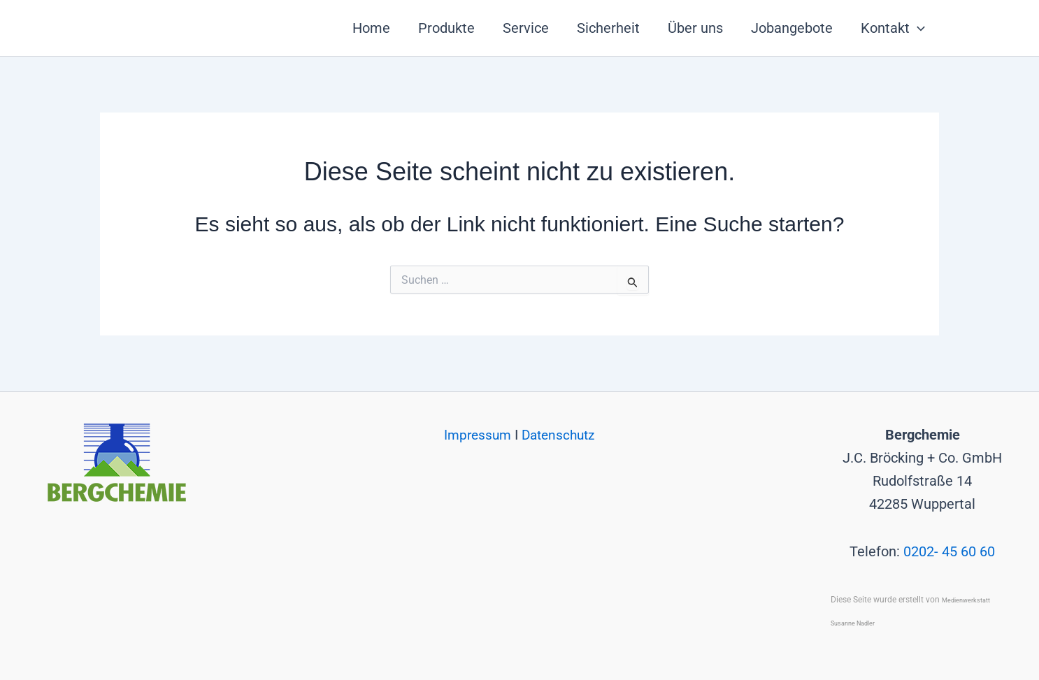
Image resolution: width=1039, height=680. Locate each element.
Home (371, 28)
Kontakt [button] (893, 28)
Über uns (695, 28)
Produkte (446, 28)
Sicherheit (608, 28)
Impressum (477, 434)
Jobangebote (792, 28)
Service (526, 28)
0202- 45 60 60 (949, 551)
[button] (917, 28)
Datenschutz (560, 434)
